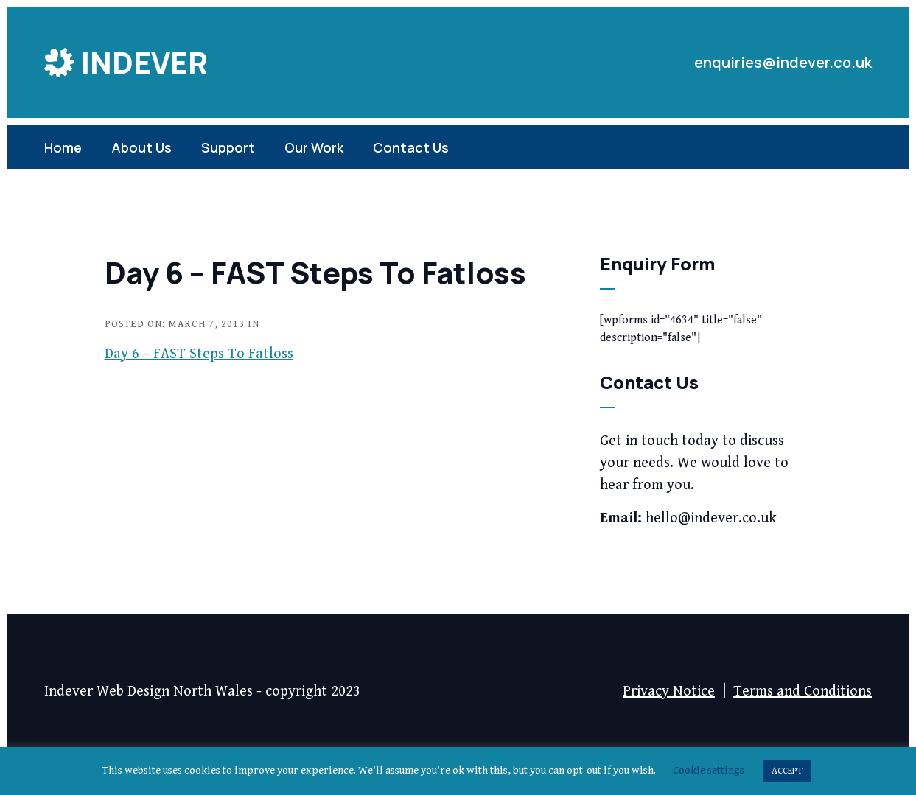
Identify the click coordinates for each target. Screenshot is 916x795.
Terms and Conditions (802, 691)
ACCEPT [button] (787, 771)
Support (228, 147)
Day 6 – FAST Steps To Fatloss (199, 354)
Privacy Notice (669, 691)
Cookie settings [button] (708, 770)
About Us (141, 147)
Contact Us (411, 147)
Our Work (313, 147)
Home (63, 147)
